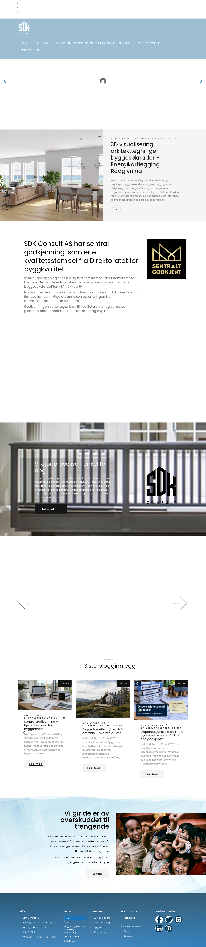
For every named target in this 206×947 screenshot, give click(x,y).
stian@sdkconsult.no (45, 711)
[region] (103, 81)
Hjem (23, 43)
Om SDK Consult (149, 43)
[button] (5, 81)
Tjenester (41, 43)
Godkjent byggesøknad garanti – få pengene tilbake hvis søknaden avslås (42, 720)
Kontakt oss (29, 50)
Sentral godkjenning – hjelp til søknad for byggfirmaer (99, 713)
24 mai (65, 671)
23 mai (123, 671)
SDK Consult (36, 709)
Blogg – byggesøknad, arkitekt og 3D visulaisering (93, 43)
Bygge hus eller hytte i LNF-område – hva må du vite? (161, 719)
